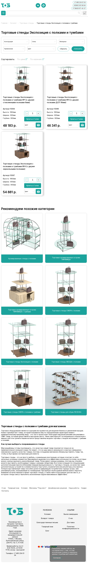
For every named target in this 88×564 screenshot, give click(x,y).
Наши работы (67, 493)
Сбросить (63, 49)
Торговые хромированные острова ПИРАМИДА (66, 264)
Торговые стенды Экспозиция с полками (22, 367)
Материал (63, 41)
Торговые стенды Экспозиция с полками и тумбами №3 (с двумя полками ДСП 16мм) (63, 102)
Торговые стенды (27, 23)
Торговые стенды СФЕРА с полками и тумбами (22, 417)
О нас (3, 493)
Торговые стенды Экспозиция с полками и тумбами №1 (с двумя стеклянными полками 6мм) (18, 102)
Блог (47, 532)
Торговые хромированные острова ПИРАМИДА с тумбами (22, 316)
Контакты (83, 493)
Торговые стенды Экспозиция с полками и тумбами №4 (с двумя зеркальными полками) (19, 172)
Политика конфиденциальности (70, 529)
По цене (22, 59)
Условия (21, 493)
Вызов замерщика (71, 516)
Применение (8, 49)
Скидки (76, 493)
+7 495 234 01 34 (80, 2)
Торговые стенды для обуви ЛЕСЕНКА (66, 417)
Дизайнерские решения (52, 493)
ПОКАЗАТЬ (78, 49)
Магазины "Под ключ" (33, 493)
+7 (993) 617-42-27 (79, 8)
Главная (4, 23)
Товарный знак (12, 493)
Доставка (70, 524)
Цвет (29, 49)
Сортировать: (8, 59)
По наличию (37, 59)
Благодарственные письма (47, 524)
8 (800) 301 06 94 (80, 5)
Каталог (13, 23)
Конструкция (8, 41)
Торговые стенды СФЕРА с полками (66, 316)
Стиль (34, 41)
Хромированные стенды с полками (22, 264)
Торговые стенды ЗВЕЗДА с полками (66, 367)
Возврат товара (47, 520)
